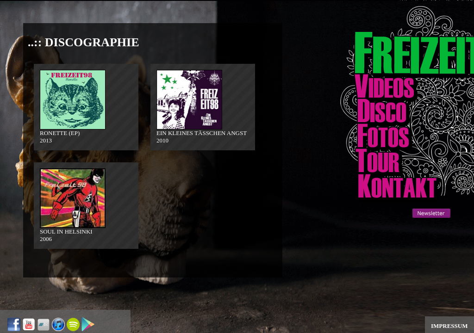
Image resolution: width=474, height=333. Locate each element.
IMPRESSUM (449, 325)
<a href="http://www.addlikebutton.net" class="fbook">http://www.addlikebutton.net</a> (391, 243)
